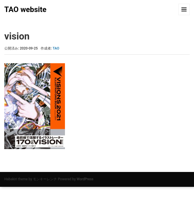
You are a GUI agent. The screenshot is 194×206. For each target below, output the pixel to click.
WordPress (85, 179)
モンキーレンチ (45, 179)
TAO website (25, 9)
